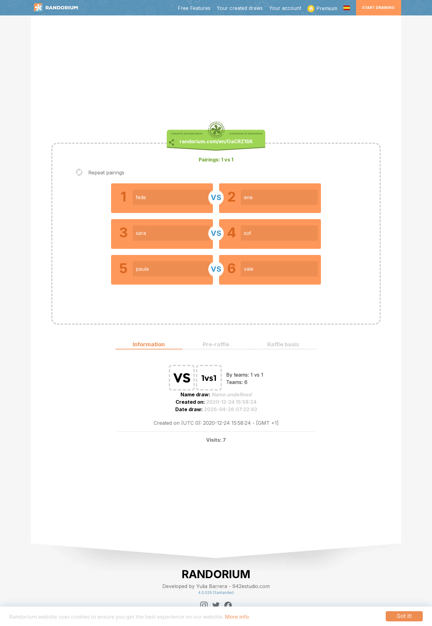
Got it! (404, 616)
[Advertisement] (216, 70)
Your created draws (240, 8)
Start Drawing (378, 7)
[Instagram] (204, 605)
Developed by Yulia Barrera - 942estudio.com (216, 586)
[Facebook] (228, 605)
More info (237, 616)
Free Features (194, 8)
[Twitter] (216, 605)
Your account (285, 8)
